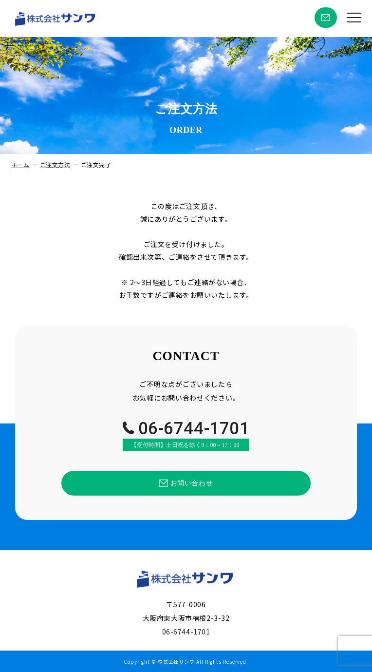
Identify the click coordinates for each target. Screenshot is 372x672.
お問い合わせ (326, 17)
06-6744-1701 (186, 435)
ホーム (20, 164)
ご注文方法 (55, 164)
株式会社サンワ (176, 661)
